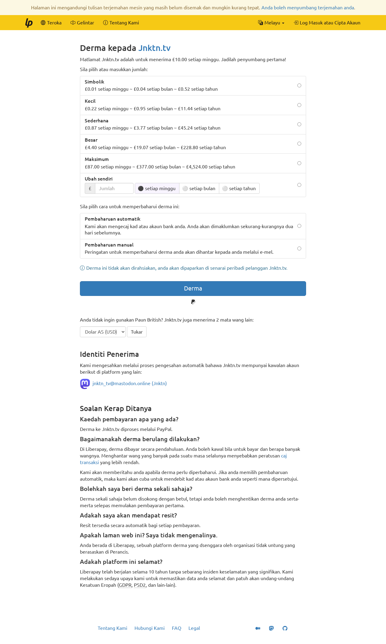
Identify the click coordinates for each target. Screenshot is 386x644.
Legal (194, 628)
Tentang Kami (112, 628)
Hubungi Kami (149, 628)
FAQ (176, 628)
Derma (193, 288)
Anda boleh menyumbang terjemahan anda (307, 7)
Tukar (137, 332)
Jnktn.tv (154, 47)
